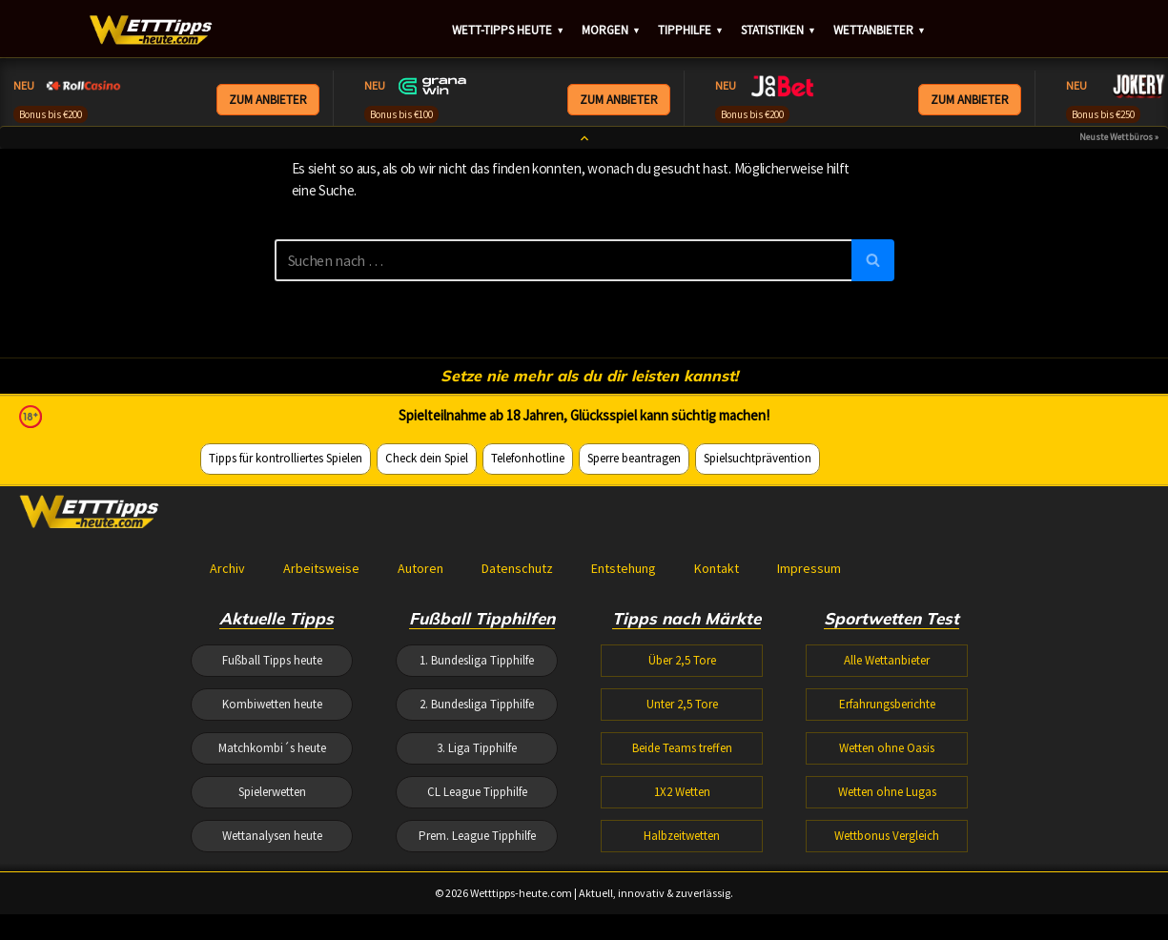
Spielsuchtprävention (757, 631)
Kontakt (716, 743)
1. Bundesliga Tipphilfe (477, 837)
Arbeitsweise (321, 743)
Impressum (809, 743)
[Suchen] (563, 272)
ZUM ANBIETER (268, 100)
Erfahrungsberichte (887, 883)
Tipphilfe (691, 31)
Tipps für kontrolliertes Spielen (285, 631)
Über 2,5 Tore (682, 837)
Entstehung (623, 743)
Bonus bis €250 (1103, 114)
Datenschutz (517, 743)
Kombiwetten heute (272, 883)
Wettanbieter (879, 31)
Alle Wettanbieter (887, 837)
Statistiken (778, 31)
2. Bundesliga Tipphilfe (477, 883)
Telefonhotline (527, 631)
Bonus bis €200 (50, 114)
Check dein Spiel (426, 631)
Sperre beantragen (634, 631)
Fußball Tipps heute (272, 837)
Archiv (227, 743)
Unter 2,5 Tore (682, 883)
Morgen (611, 31)
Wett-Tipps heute (508, 31)
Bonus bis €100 (401, 114)
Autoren (420, 743)
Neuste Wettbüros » (1118, 149)
